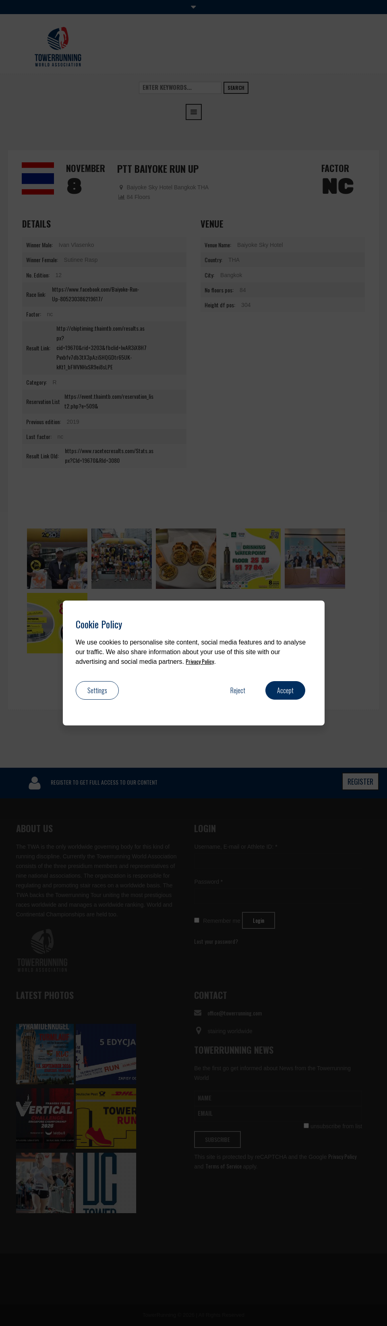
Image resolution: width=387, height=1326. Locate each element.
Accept (285, 690)
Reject (237, 690)
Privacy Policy (200, 661)
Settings (97, 690)
